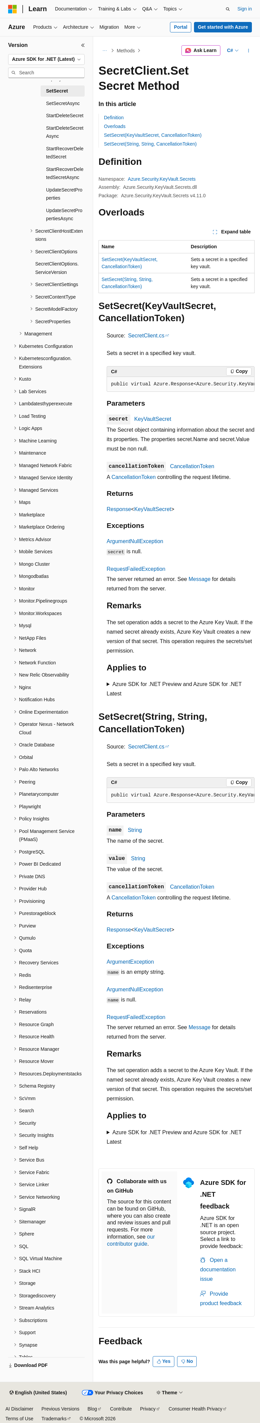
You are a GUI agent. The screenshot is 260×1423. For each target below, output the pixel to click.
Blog (92, 1409)
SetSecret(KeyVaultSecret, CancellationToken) (152, 135)
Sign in (244, 8)
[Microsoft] (12, 9)
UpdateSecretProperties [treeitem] (64, 194)
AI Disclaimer (19, 1409)
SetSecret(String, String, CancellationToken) (150, 144)
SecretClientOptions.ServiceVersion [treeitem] (57, 268)
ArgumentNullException (135, 541)
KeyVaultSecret (152, 419)
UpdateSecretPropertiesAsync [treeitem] (64, 215)
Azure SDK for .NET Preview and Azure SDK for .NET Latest (174, 688)
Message (200, 579)
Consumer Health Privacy (195, 1409)
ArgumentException (130, 962)
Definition (114, 117)
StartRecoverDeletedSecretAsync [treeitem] (65, 173)
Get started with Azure (223, 27)
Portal (181, 27)
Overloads (115, 126)
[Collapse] (83, 45)
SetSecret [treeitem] (57, 91)
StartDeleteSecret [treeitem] (65, 115)
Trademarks (53, 1418)
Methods (126, 50)
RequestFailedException (136, 569)
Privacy (148, 1409)
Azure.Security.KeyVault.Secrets (162, 179)
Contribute (121, 1409)
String (135, 830)
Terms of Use (19, 1418)
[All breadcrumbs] (104, 50)
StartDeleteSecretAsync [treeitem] (65, 132)
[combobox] (46, 59)
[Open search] (228, 9)
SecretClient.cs (146, 335)
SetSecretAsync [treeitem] (63, 103)
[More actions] (249, 50)
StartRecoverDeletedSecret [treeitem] (65, 153)
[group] (181, 384)
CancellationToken (192, 466)
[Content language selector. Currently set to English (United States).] (38, 1393)
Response (119, 509)
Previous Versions (60, 1409)
